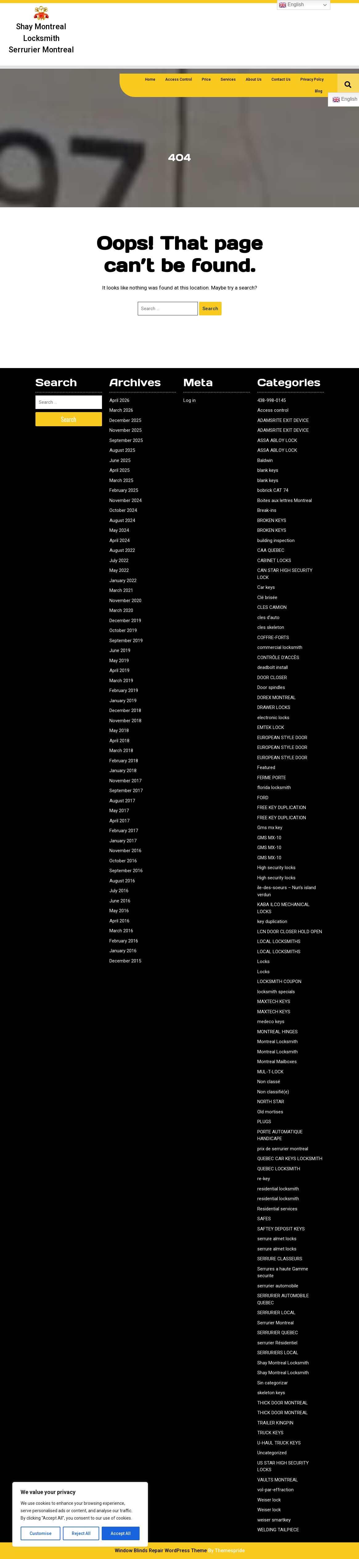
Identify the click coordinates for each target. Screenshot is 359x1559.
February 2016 (123, 941)
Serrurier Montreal (275, 1323)
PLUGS (264, 1121)
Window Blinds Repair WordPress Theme (161, 1550)
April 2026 (119, 400)
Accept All (121, 1533)
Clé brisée (267, 597)
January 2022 (123, 580)
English (291, 5)
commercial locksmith (279, 647)
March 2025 (121, 480)
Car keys (266, 587)
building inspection (276, 540)
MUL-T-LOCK (270, 1072)
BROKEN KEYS (271, 520)
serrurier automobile (277, 1286)
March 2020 (121, 610)
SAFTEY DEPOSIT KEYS (281, 1229)
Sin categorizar (272, 1383)
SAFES (264, 1218)
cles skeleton (270, 627)
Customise (40, 1533)
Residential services (277, 1209)
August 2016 (122, 881)
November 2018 (125, 720)
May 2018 (119, 730)
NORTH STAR (270, 1101)
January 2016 (123, 951)
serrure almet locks (276, 1238)
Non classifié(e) (273, 1092)
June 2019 (119, 650)
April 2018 (119, 740)
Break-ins (266, 510)
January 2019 (123, 700)
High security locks (276, 867)
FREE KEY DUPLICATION (281, 807)
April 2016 (119, 921)
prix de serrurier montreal (282, 1149)
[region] (80, 1514)
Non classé (268, 1081)
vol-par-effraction (275, 1489)
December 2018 (125, 710)
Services (228, 79)
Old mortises (270, 1112)
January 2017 (123, 841)
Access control (272, 410)
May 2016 (119, 910)
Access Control (178, 79)
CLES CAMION (272, 607)
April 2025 (119, 470)
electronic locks (273, 717)
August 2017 (122, 801)
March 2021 (121, 590)
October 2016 (123, 861)
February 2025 (123, 490)
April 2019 (119, 670)
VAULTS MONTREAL (277, 1480)
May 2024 (119, 530)
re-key (263, 1178)
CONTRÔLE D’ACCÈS (278, 657)
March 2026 (121, 410)
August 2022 (122, 550)
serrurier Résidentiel (277, 1343)
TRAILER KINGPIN (275, 1423)
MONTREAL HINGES (277, 1032)
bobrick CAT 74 (272, 490)
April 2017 (119, 821)
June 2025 (119, 460)
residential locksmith (278, 1189)
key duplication (272, 921)
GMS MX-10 (269, 837)
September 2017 (126, 790)
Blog (318, 91)
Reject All (81, 1533)
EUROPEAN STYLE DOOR (282, 737)
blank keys (267, 470)
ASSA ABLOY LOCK (277, 440)
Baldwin (265, 460)
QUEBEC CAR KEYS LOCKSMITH (289, 1158)
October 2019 (123, 630)
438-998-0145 (271, 400)
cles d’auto (268, 617)
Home (150, 79)
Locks (263, 961)
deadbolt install (272, 667)
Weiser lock (269, 1500)
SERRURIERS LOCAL (277, 1352)
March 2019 (121, 680)
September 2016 (126, 870)
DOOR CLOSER (272, 677)
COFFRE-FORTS (273, 637)
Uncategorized (272, 1453)
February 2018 (123, 760)
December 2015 (125, 961)
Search (210, 308)
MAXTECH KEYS (273, 1001)
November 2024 (125, 500)
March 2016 (121, 930)
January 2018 (123, 770)
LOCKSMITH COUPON (279, 981)
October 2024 (123, 510)
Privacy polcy (312, 79)
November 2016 (125, 850)
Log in (189, 400)
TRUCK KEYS (270, 1432)
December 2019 (125, 620)
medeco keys (270, 1021)
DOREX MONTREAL (276, 697)
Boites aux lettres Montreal (284, 500)
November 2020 (125, 600)
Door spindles (271, 687)
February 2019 (123, 690)
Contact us (281, 79)
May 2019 (119, 660)
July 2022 (119, 560)
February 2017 (123, 830)
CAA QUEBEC (270, 550)
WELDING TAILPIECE (278, 1530)
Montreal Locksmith (277, 1041)
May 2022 (119, 570)
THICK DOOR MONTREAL (282, 1403)
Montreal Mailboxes (277, 1061)
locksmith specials (276, 991)
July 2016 (119, 890)
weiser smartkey (274, 1520)
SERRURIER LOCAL (276, 1312)
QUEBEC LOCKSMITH (278, 1169)
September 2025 (126, 440)
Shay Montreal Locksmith (283, 1363)
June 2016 (119, 901)
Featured (266, 767)
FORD (262, 797)
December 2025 (125, 420)
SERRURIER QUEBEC (277, 1332)
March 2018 (121, 750)
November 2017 (125, 781)
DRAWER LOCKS (273, 707)
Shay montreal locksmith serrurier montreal (41, 38)
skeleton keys (271, 1392)
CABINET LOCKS (274, 560)
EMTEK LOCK (270, 727)
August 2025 (122, 450)
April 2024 (119, 540)
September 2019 (126, 640)
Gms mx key (269, 827)
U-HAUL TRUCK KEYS (279, 1443)
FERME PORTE (271, 777)
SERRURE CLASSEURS (279, 1258)
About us (254, 79)
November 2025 (125, 430)
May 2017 (119, 810)
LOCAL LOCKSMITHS (278, 941)
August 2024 (122, 520)
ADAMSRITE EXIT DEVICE (283, 420)
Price (206, 79)
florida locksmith (274, 787)
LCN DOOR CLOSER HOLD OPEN (289, 931)
